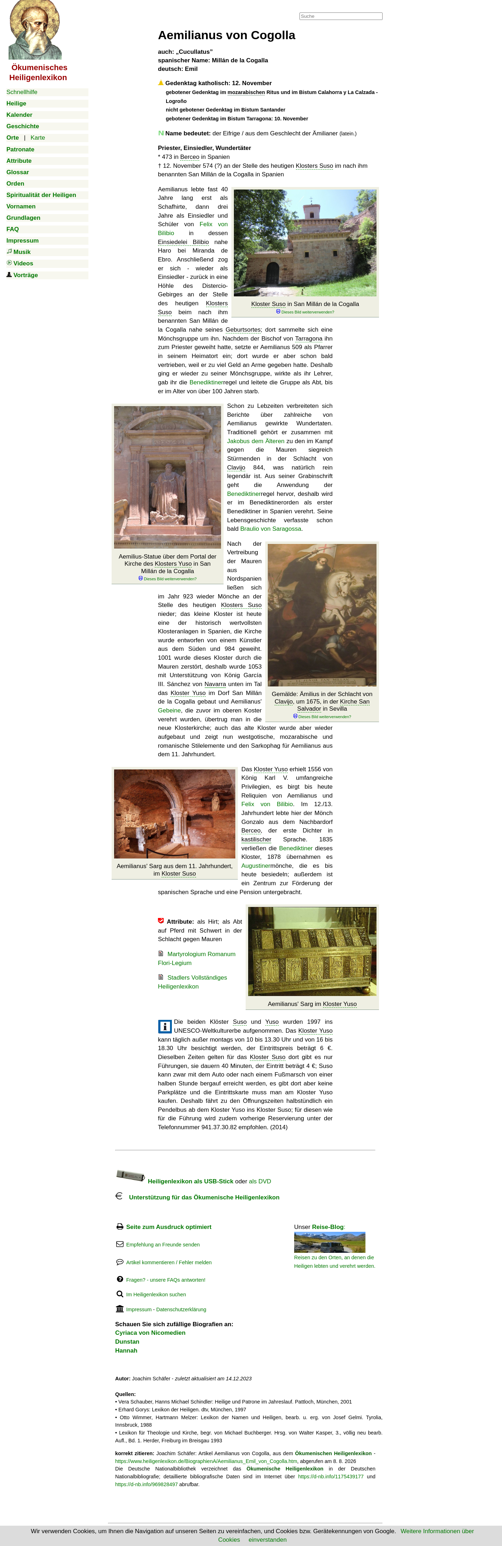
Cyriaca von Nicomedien (150, 1332)
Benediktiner (207, 382)
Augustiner (255, 865)
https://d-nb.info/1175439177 (331, 1476)
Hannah (126, 1350)
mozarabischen (246, 92)
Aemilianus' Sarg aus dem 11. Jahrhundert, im (174, 870)
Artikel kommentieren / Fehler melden (169, 1262)
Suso (240, 1021)
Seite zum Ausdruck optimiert (168, 1227)
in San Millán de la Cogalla (305, 308)
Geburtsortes (243, 329)
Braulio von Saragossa (270, 528)
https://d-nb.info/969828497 (146, 1484)
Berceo (189, 157)
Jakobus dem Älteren (256, 441)
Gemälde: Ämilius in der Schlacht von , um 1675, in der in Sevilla (322, 705)
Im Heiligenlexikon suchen (156, 1294)
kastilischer (256, 839)
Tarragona (309, 338)
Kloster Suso (268, 304)
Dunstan (127, 1341)
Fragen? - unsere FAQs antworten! (165, 1280)
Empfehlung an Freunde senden (163, 1244)
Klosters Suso (314, 165)
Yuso (272, 1021)
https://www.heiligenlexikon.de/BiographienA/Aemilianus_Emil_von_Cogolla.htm (206, 1461)
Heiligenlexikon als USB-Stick (174, 1181)
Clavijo (236, 467)
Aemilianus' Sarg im (312, 1004)
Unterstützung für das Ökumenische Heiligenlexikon (197, 1197)
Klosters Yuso (173, 563)
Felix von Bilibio (267, 804)
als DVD (260, 1181)
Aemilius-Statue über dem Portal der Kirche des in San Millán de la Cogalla (167, 567)
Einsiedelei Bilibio (183, 242)
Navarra (215, 684)
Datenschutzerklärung (181, 1309)
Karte (38, 137)
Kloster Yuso (188, 693)
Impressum (139, 1309)
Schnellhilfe (21, 92)
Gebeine (169, 710)
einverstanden (268, 1539)
